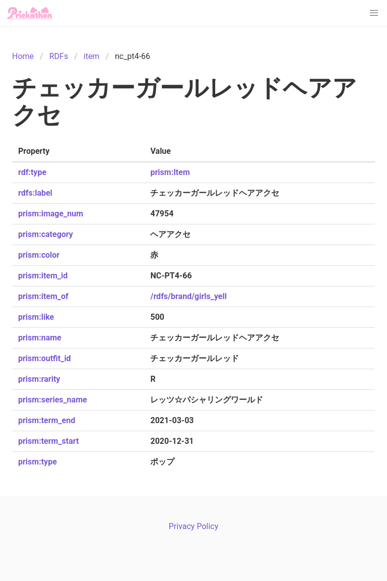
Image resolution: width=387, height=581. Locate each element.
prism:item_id (43, 275)
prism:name (39, 337)
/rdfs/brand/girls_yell (188, 296)
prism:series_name (52, 399)
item (92, 56)
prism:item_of (43, 296)
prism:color (38, 255)
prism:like (36, 317)
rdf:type (32, 172)
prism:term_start (48, 441)
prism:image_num (50, 213)
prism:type (37, 462)
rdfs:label (35, 193)
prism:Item (169, 172)
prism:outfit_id (44, 358)
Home (23, 56)
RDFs (58, 56)
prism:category (45, 234)
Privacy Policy (194, 526)
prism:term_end (46, 420)
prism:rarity (39, 379)
